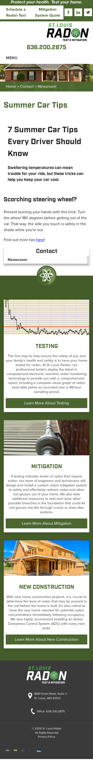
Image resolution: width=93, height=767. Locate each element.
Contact (27, 86)
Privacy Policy (46, 736)
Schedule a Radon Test (16, 12)
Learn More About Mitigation (46, 523)
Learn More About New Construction (46, 639)
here (40, 239)
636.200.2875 (55, 711)
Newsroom (47, 86)
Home (11, 86)
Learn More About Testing (46, 403)
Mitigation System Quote (47, 12)
